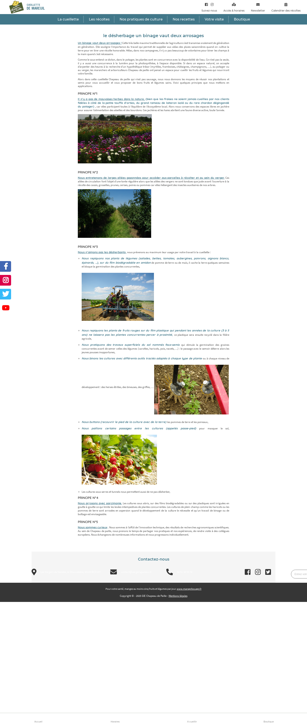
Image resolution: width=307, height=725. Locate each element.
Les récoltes (99, 19)
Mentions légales (178, 596)
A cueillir (192, 721)
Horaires (115, 721)
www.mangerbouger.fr (189, 588)
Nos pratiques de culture (141, 19)
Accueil (38, 721)
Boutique (269, 721)
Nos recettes (184, 19)
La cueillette (68, 19)
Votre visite (214, 19)
